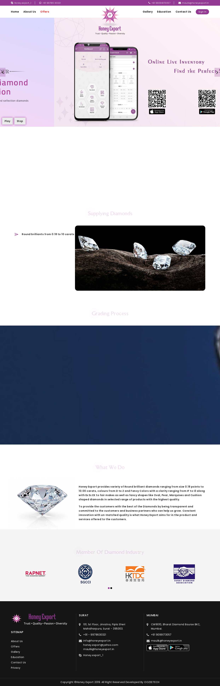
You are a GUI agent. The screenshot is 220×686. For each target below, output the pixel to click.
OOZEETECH (152, 682)
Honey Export (85, 682)
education (164, 11)
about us (29, 11)
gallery (148, 11)
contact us (183, 11)
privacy (16, 668)
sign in (202, 11)
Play (7, 121)
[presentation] (2, 72)
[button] (109, 588)
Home (15, 11)
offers (44, 11)
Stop (20, 121)
